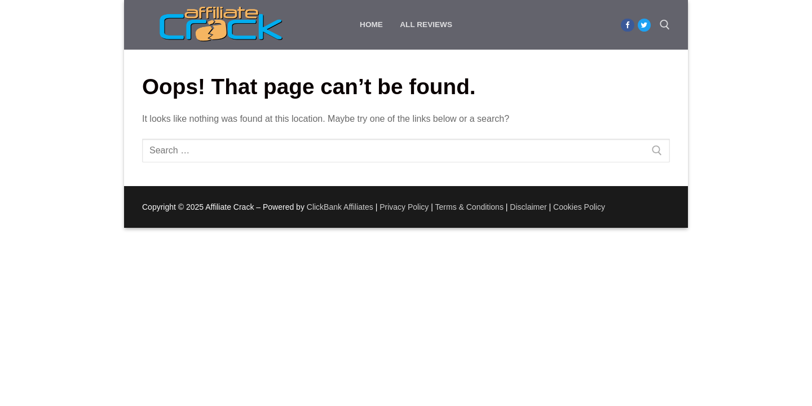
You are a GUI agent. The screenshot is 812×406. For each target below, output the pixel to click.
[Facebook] (627, 25)
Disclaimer (528, 206)
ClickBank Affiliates (340, 206)
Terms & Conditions (469, 206)
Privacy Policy (404, 206)
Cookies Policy (579, 206)
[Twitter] (644, 25)
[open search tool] (665, 25)
